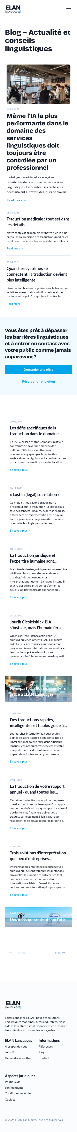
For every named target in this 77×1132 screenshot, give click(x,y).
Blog (41, 1052)
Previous (17, 953)
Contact (44, 1058)
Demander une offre (39, 369)
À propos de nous (16, 1046)
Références (46, 1046)
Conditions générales (18, 1093)
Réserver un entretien (38, 381)
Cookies (10, 1099)
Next (60, 953)
